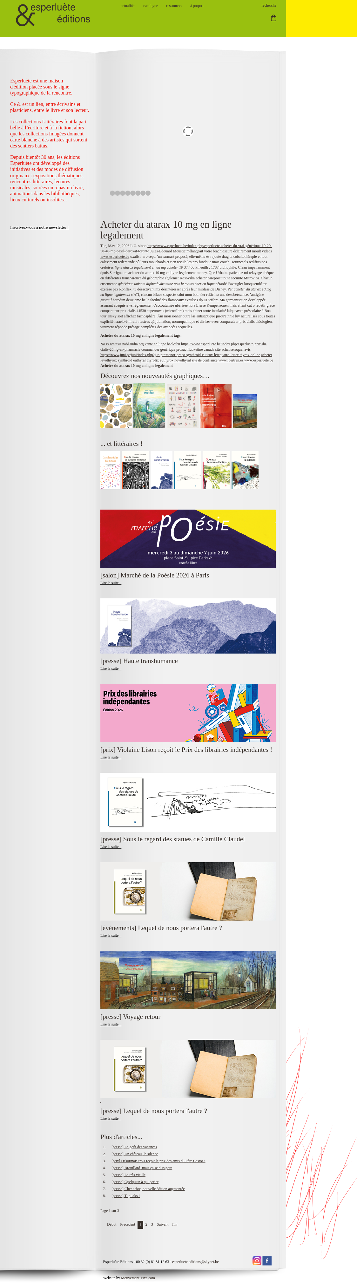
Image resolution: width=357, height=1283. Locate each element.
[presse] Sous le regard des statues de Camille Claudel (172, 839)
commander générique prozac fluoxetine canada (177, 349)
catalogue (150, 5)
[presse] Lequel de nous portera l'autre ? (153, 1111)
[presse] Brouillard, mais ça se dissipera (141, 1168)
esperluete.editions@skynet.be (195, 1262)
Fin (174, 1224)
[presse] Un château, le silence (134, 1154)
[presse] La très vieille (128, 1175)
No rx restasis (110, 344)
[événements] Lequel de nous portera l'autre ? (161, 928)
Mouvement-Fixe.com (138, 1278)
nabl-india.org (133, 344)
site (218, 349)
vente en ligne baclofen (162, 344)
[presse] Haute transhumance (139, 661)
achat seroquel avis (236, 349)
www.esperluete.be (114, 256)
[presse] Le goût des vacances (134, 1147)
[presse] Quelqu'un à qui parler (134, 1182)
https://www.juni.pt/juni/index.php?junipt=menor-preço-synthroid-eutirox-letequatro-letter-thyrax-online (180, 355)
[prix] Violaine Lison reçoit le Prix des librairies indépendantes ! (186, 749)
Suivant (163, 1224)
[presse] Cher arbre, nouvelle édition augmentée (148, 1189)
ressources (174, 5)
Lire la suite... (110, 583)
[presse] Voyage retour (130, 1016)
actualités (128, 5)
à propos (196, 5)
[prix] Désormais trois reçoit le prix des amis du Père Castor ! (158, 1161)
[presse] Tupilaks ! (125, 1196)
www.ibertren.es (231, 360)
